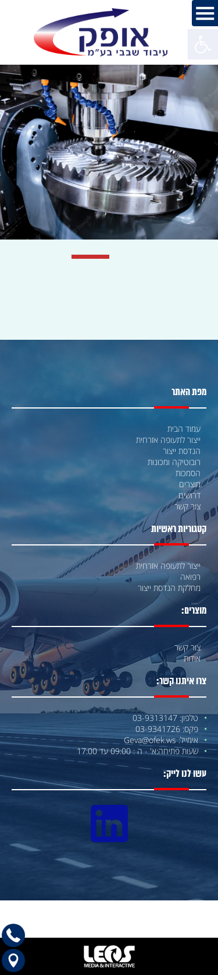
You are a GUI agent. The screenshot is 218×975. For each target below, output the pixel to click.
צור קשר (187, 506)
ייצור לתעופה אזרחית (168, 439)
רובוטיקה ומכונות (174, 461)
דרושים (189, 495)
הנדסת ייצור (182, 450)
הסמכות (188, 472)
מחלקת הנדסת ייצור (169, 587)
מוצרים (190, 484)
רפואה (190, 576)
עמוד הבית (184, 428)
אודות (192, 658)
